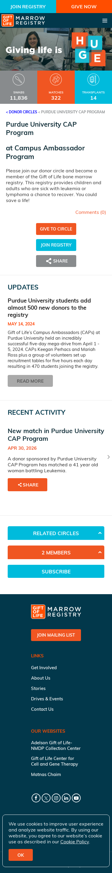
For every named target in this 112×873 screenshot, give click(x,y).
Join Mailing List (56, 635)
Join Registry (28, 6)
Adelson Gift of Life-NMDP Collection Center (56, 745)
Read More (30, 381)
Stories (38, 688)
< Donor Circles (21, 112)
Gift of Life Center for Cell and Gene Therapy (54, 761)
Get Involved (44, 667)
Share (56, 261)
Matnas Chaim (46, 774)
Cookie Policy (74, 842)
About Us (40, 678)
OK (20, 855)
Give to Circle (56, 229)
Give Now (84, 6)
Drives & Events (47, 699)
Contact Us (42, 709)
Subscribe (56, 571)
